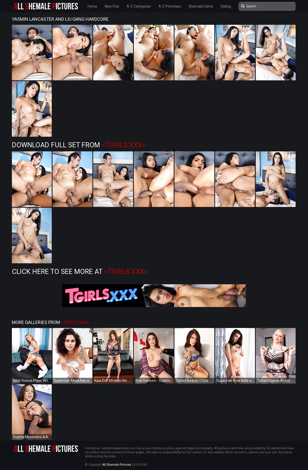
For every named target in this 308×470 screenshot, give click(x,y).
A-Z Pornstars (170, 6)
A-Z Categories (139, 6)
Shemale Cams (201, 6)
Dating (226, 6)
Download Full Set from (78, 145)
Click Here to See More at (79, 272)
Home (92, 6)
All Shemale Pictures (116, 464)
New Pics (112, 6)
